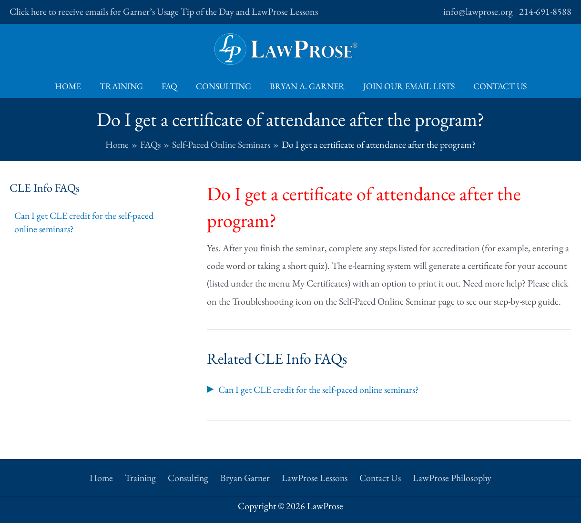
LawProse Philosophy (447, 477)
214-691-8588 (545, 11)
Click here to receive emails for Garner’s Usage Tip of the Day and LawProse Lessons (164, 11)
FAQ (171, 86)
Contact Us (495, 86)
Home (72, 86)
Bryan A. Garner (305, 86)
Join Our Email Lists (406, 86)
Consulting (223, 86)
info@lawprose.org (478, 11)
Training (124, 86)
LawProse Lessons (314, 477)
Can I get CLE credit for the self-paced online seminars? (84, 223)
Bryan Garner (246, 477)
